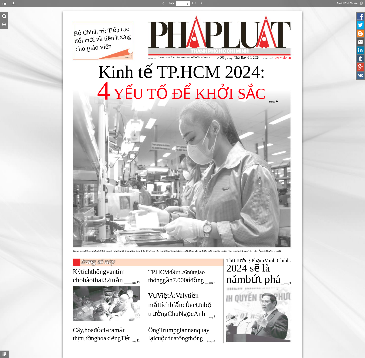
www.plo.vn (283, 57)
